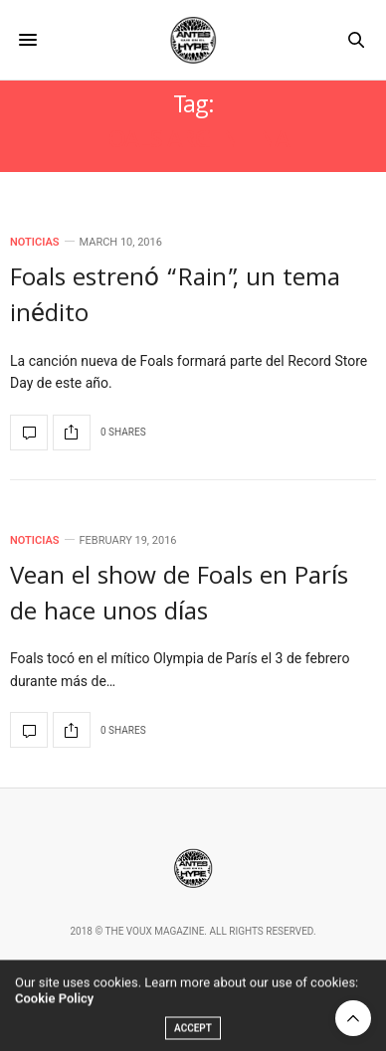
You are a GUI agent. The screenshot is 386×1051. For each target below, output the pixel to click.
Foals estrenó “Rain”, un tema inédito (175, 298)
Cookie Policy (54, 1010)
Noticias (35, 242)
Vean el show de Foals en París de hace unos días (179, 596)
